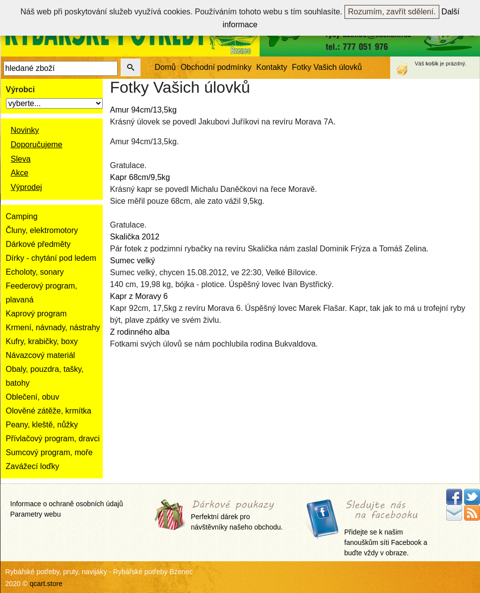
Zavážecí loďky (33, 466)
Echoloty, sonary (35, 272)
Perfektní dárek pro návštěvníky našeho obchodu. (237, 516)
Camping (22, 216)
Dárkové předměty (38, 244)
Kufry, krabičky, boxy (42, 341)
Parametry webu (35, 514)
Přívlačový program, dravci (53, 438)
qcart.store (46, 584)
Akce (20, 173)
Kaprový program (36, 313)
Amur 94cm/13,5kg (143, 110)
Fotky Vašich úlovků (327, 67)
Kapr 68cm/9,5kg (140, 177)
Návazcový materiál (40, 355)
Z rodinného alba (140, 332)
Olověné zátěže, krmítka (49, 411)
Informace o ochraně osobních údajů (66, 504)
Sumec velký (132, 260)
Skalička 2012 (135, 237)
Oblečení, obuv (33, 397)
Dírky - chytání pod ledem (51, 258)
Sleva (21, 159)
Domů (165, 67)
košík (432, 63)
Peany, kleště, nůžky (42, 424)
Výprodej (26, 187)
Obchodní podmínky (216, 67)
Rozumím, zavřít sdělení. (392, 11)
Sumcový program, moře (49, 452)
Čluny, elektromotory (42, 230)
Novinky (25, 130)
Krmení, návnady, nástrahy (53, 327)
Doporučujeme (37, 144)
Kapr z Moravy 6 (139, 296)
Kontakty (271, 67)
